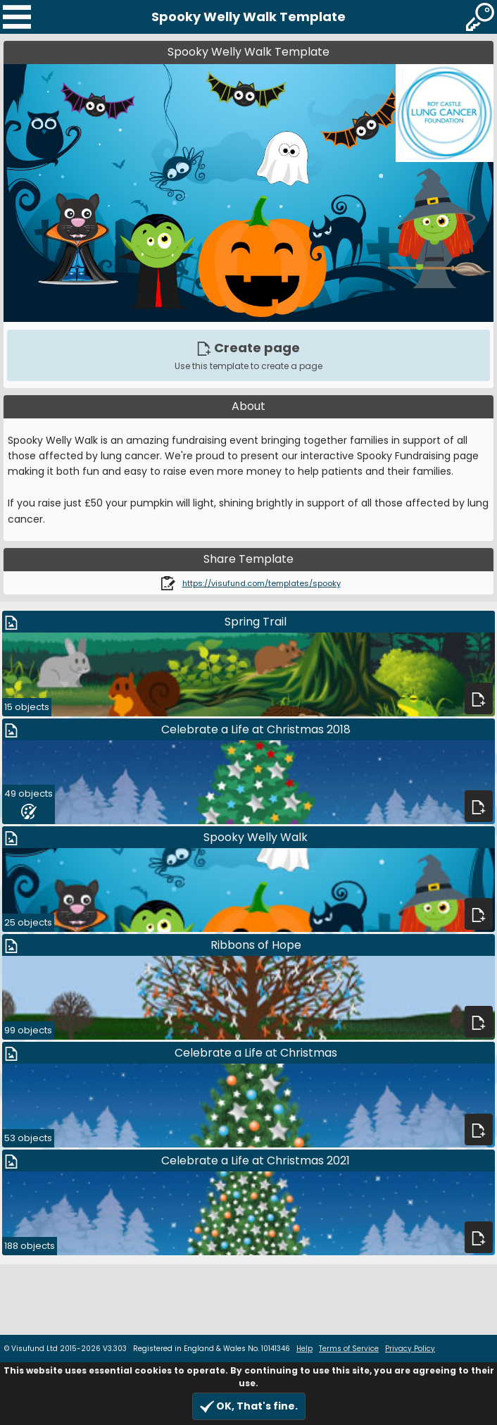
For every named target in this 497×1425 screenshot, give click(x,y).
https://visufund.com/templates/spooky (261, 583)
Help (304, 1348)
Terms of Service (349, 1348)
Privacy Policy (410, 1348)
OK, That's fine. (249, 1406)
